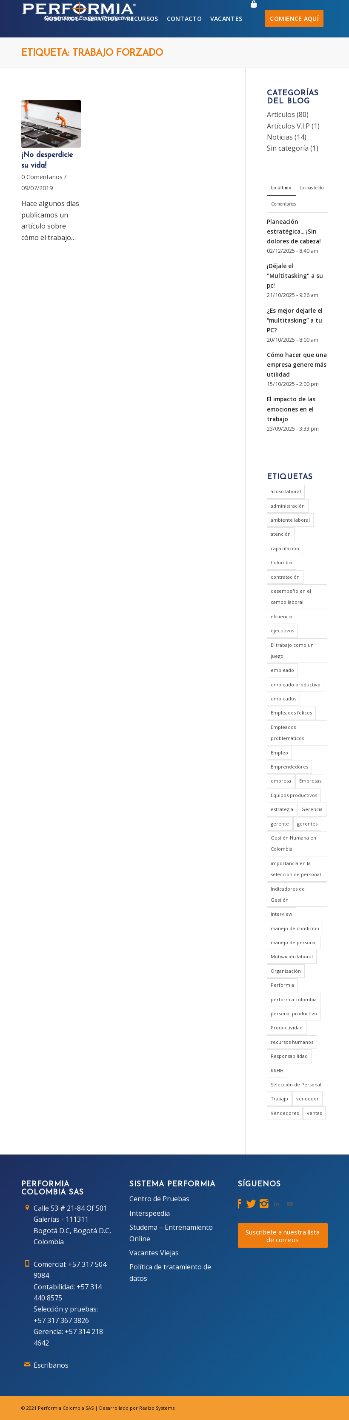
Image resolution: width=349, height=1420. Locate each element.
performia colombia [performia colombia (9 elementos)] (294, 999)
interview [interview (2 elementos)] (281, 914)
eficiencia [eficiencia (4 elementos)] (281, 616)
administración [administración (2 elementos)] (288, 506)
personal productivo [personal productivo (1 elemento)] (294, 1013)
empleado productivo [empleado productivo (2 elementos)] (295, 684)
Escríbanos (51, 1365)
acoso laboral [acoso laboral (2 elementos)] (286, 491)
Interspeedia (149, 1213)
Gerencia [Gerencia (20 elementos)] (312, 809)
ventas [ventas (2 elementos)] (314, 1113)
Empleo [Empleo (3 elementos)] (279, 752)
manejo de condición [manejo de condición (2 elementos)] (295, 928)
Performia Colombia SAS (66, 1408)
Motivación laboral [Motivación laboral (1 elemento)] (292, 956)
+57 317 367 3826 (61, 1320)
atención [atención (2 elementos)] (281, 534)
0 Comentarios (42, 177)
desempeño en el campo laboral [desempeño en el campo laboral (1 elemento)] (291, 596)
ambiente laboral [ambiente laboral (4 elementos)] (290, 520)
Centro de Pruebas (159, 1198)
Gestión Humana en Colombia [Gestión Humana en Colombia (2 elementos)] (293, 843)
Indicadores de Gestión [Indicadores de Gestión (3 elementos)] (288, 894)
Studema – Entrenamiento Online (171, 1233)
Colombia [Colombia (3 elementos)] (281, 562)
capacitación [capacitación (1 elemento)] (285, 548)
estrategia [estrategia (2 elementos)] (282, 809)
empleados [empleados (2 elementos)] (283, 698)
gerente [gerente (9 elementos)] (280, 823)
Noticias (280, 137)
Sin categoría (288, 148)
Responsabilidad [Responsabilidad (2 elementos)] (289, 1056)
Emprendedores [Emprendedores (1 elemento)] (289, 766)
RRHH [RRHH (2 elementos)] (277, 1070)
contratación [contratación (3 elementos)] (285, 577)
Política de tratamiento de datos (170, 1272)
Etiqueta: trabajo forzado (92, 53)
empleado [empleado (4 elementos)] (282, 670)
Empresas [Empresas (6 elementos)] (310, 780)
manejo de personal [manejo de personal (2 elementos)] (294, 942)
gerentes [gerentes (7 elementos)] (307, 823)
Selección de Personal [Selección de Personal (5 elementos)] (296, 1084)
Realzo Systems (156, 1408)
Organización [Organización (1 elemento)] (286, 971)
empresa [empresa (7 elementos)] (281, 780)
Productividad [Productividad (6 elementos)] (287, 1027)
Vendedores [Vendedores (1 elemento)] (285, 1113)
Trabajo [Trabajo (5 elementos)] (279, 1098)
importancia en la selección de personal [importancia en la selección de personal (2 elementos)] (296, 868)
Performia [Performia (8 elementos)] (282, 985)
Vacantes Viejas (154, 1252)
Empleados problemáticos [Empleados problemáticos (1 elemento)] (287, 732)
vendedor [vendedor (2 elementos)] (307, 1098)
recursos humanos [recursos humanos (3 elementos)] (292, 1042)
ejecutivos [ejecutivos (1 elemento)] (282, 630)
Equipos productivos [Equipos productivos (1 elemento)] (294, 795)
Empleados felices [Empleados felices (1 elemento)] (291, 712)
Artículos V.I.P (288, 126)
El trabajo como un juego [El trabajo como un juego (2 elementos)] (292, 650)
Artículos (281, 114)
